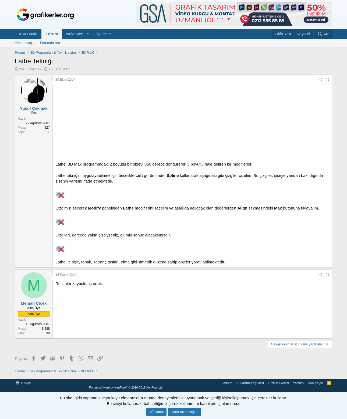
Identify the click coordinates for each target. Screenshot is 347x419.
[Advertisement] (192, 123)
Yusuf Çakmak (30, 69)
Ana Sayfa (28, 34)
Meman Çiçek (34, 303)
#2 (327, 274)
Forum (51, 34)
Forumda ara (50, 43)
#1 (327, 79)
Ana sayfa (315, 383)
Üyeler (100, 34)
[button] (87, 34)
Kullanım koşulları (250, 383)
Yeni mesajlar (25, 43)
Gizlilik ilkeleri (278, 383)
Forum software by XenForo (126, 387)
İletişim (227, 383)
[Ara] (323, 34)
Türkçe (23, 383)
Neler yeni (75, 34)
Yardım (298, 383)
